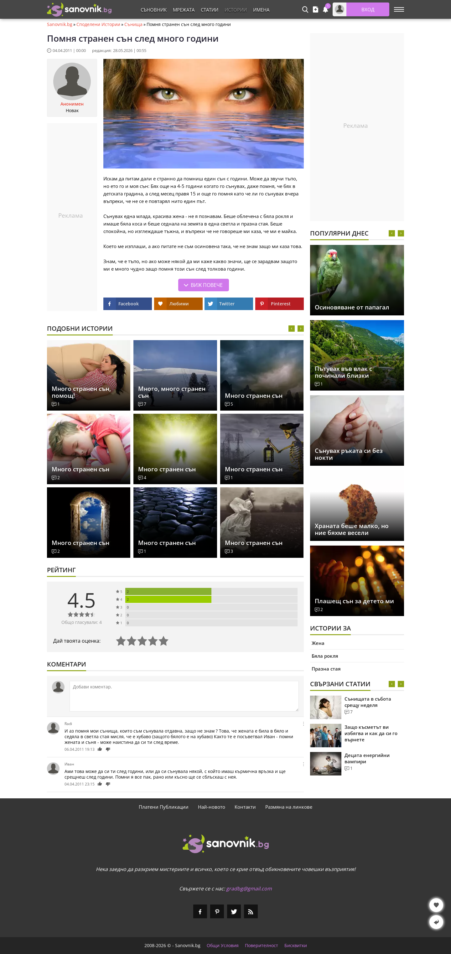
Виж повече (207, 285)
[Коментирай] (184, 696)
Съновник (154, 10)
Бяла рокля (325, 656)
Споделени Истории (98, 24)
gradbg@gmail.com (249, 888)
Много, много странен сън (171, 392)
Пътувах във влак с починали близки (343, 372)
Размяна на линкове (288, 807)
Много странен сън (254, 395)
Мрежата (183, 10)
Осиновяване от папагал (352, 307)
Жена (318, 643)
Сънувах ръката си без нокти (349, 454)
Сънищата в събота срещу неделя (368, 702)
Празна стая (326, 669)
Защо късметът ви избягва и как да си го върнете (371, 733)
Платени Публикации (164, 807)
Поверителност (261, 945)
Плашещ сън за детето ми (354, 601)
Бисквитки (295, 945)
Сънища (133, 24)
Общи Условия (223, 945)
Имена (261, 10)
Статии (209, 10)
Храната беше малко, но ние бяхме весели (352, 529)
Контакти (245, 807)
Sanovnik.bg (59, 24)
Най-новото (211, 807)
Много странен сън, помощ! (81, 392)
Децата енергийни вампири (367, 758)
